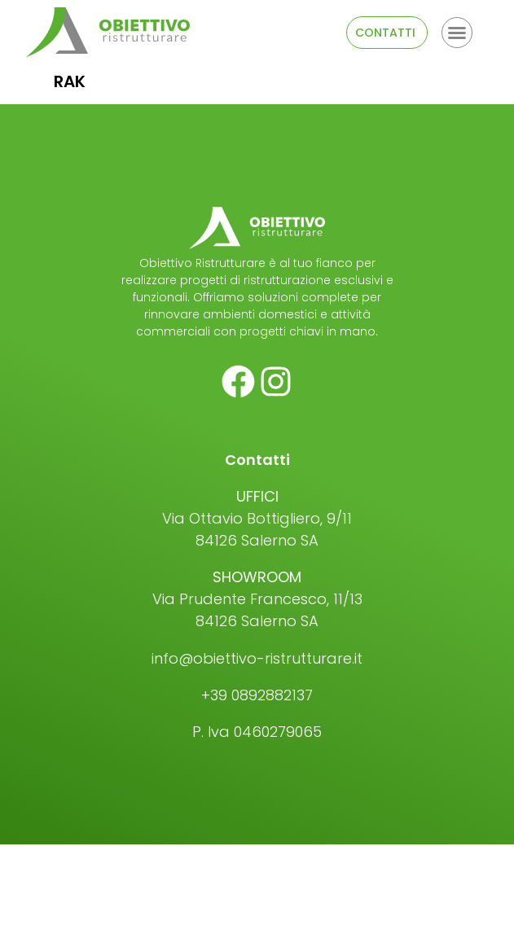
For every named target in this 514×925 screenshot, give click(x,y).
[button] (457, 32)
